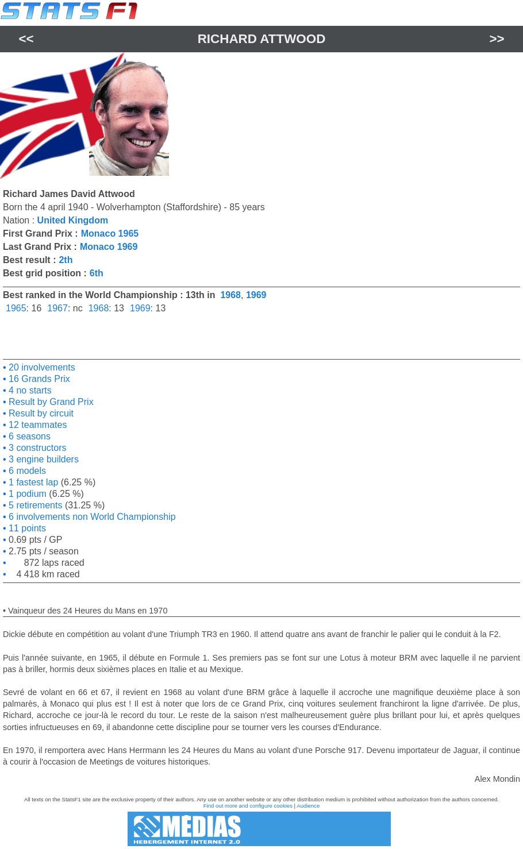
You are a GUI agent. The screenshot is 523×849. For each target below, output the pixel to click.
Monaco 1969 (108, 247)
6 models (26, 471)
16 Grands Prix (38, 379)
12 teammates (36, 425)
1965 (16, 308)
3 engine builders (42, 459)
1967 (57, 308)
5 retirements (34, 505)
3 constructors (36, 448)
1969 (256, 295)
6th (96, 273)
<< (25, 39)
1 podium (26, 494)
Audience (308, 805)
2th (65, 260)
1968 (230, 295)
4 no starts (29, 390)
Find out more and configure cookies (248, 805)
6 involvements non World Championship (91, 517)
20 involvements (40, 367)
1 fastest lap (32, 482)
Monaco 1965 (110, 233)
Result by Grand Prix (50, 402)
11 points (26, 528)
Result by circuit (40, 413)
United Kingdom (73, 220)
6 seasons (28, 436)
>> (496, 39)
